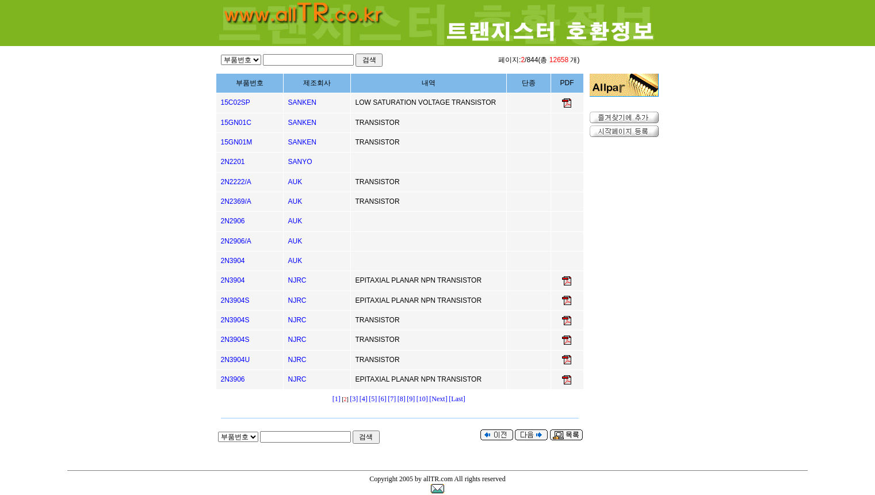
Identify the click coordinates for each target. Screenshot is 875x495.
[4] (364, 399)
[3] (354, 399)
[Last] (457, 399)
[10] (422, 399)
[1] (337, 399)
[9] (411, 399)
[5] (373, 399)
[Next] (438, 399)
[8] (402, 399)
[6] (383, 399)
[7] (392, 399)
